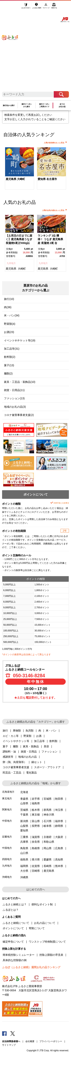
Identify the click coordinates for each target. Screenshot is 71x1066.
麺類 (15, 746)
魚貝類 (30, 730)
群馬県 (47, 809)
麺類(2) (8, 373)
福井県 (59, 821)
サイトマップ (9, 1045)
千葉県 (24, 814)
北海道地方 (8, 791)
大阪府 (59, 836)
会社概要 (29, 1041)
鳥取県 (24, 848)
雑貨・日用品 (29, 751)
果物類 (17, 730)
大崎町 (22, 268)
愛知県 (24, 830)
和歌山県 (49, 841)
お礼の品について (44, 922)
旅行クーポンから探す (27, 105)
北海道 (24, 792)
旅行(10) (9, 299)
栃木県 (36, 809)
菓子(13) (9, 365)
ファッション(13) (14, 398)
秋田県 (59, 798)
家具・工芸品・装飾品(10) (19, 381)
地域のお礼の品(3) (15, 406)
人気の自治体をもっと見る (54, 143)
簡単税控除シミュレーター (18, 954)
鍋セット (36, 762)
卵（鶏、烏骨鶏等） (15, 762)
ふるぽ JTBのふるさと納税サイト (12, 47)
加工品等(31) (11, 348)
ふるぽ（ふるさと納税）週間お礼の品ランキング (31, 967)
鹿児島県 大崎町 (15, 179)
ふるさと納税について (16, 922)
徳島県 (24, 859)
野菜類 (27, 735)
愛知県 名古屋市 (47, 179)
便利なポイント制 (42, 904)
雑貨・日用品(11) (14, 390)
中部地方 (7, 820)
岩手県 (36, 798)
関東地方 (7, 809)
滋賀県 (36, 836)
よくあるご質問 (37, 7)
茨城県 (24, 809)
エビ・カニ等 (11, 735)
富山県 (36, 821)
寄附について (37, 928)
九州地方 (11, 263)
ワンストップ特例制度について (47, 941)
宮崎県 (36, 870)
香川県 (36, 859)
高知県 (59, 859)
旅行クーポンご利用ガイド (44, 105)
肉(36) (7, 307)
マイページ (46, 7)
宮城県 (47, 798)
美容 (46, 746)
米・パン (51, 730)
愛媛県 (47, 859)
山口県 (24, 853)
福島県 (36, 803)
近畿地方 (7, 836)
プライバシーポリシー (50, 1041)
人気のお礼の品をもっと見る (53, 210)
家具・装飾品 (31, 746)
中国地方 (7, 847)
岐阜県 (47, 825)
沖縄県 (24, 877)
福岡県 (24, 866)
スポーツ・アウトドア (47, 767)
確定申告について (13, 941)
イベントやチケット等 (16, 741)
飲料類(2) (9, 356)
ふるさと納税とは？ (15, 904)
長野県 (36, 825)
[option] (19, 168)
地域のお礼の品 (27, 756)
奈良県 (36, 841)
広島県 (59, 848)
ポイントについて (13, 928)
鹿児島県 (11, 268)
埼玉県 (59, 809)
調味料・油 (9, 751)
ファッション (49, 751)
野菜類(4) (9, 323)
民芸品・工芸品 (12, 772)
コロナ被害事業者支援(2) (19, 414)
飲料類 (53, 741)
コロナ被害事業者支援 (16, 767)
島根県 (36, 848)
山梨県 (24, 825)
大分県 (24, 870)
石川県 (47, 821)
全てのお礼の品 (62, 105)
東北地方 (7, 798)
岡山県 (47, 848)
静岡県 (59, 825)
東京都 (36, 814)
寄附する (54, 7)
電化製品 (31, 772)
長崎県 (47, 866)
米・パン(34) (11, 315)
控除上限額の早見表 (51, 954)
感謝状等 (8, 756)
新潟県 (24, 821)
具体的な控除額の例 (15, 960)
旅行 (5, 730)
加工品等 (39, 741)
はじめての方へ (26, 7)
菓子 (5, 746)
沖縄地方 (7, 877)
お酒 (38, 735)
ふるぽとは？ (11, 909)
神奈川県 (49, 814)
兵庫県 (24, 841)
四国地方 (7, 859)
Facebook (4, 1033)
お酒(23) (9, 332)
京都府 (47, 836)
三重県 (24, 836)
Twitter (12, 1033)
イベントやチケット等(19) (19, 340)
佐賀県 (36, 866)
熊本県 (59, 866)
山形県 (24, 803)
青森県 (24, 798)
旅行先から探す (9, 105)
